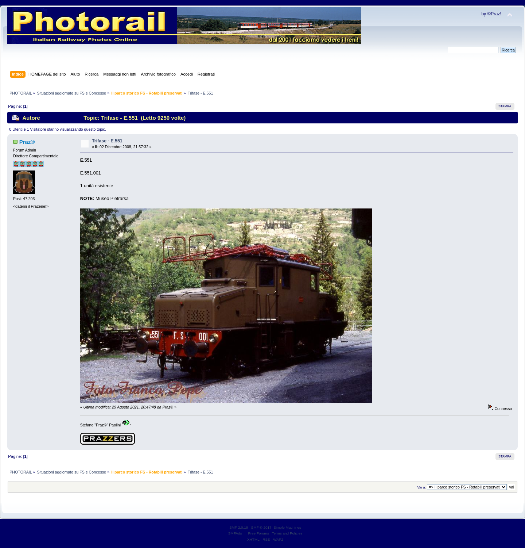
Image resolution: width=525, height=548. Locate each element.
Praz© (27, 142)
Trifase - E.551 (107, 140)
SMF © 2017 (261, 527)
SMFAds (235, 533)
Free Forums (258, 533)
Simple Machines (287, 527)
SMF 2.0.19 (238, 527)
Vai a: (421, 487)
